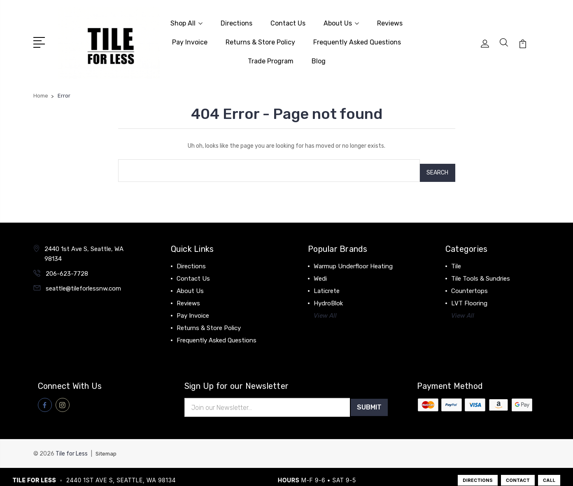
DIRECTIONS (478, 473)
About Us (341, 21)
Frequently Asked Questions (357, 40)
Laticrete (327, 282)
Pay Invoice (189, 40)
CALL (549, 473)
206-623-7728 (67, 264)
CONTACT (518, 473)
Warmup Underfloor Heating (353, 257)
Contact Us (287, 21)
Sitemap (107, 446)
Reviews (390, 21)
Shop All (186, 21)
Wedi (320, 269)
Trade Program (270, 59)
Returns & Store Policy (260, 40)
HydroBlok (328, 294)
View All (325, 306)
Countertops (469, 282)
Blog (319, 59)
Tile (456, 257)
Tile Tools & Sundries (480, 269)
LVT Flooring (469, 294)
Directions (236, 21)
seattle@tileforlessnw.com (83, 279)
